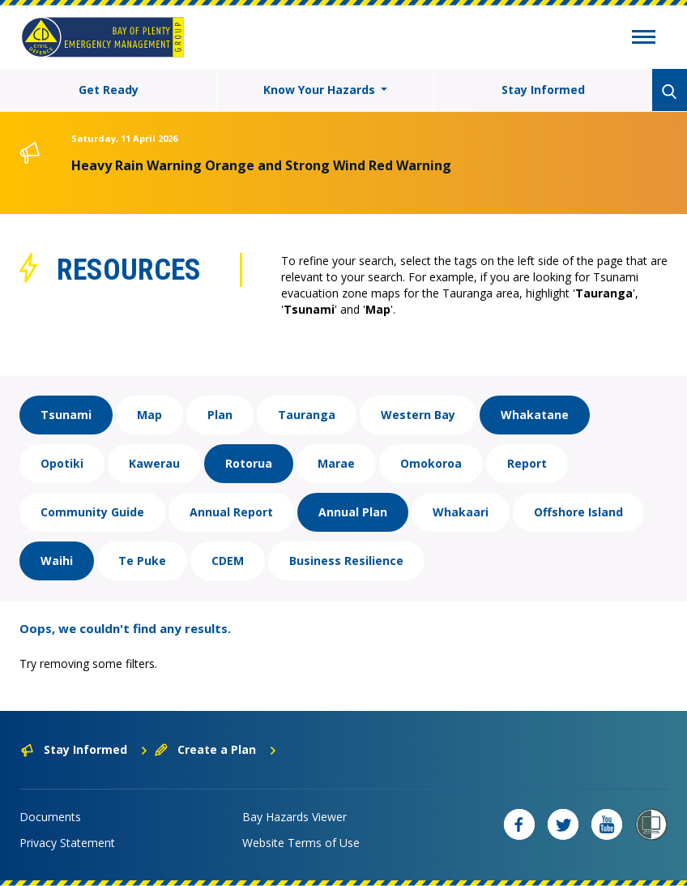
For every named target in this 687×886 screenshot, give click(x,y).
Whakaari (461, 512)
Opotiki (62, 463)
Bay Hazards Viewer (294, 816)
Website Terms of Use (301, 842)
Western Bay (418, 414)
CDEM (227, 560)
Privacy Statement (67, 842)
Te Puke (142, 560)
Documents (50, 816)
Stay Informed (543, 89)
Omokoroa (431, 463)
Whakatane (535, 414)
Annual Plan (352, 512)
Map (149, 414)
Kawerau (154, 463)
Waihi (57, 560)
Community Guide (92, 512)
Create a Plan (216, 749)
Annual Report (231, 512)
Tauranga (306, 414)
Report (527, 463)
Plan (220, 414)
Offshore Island (578, 512)
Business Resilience (346, 560)
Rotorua (248, 463)
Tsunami (66, 414)
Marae (336, 463)
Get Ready (109, 89)
